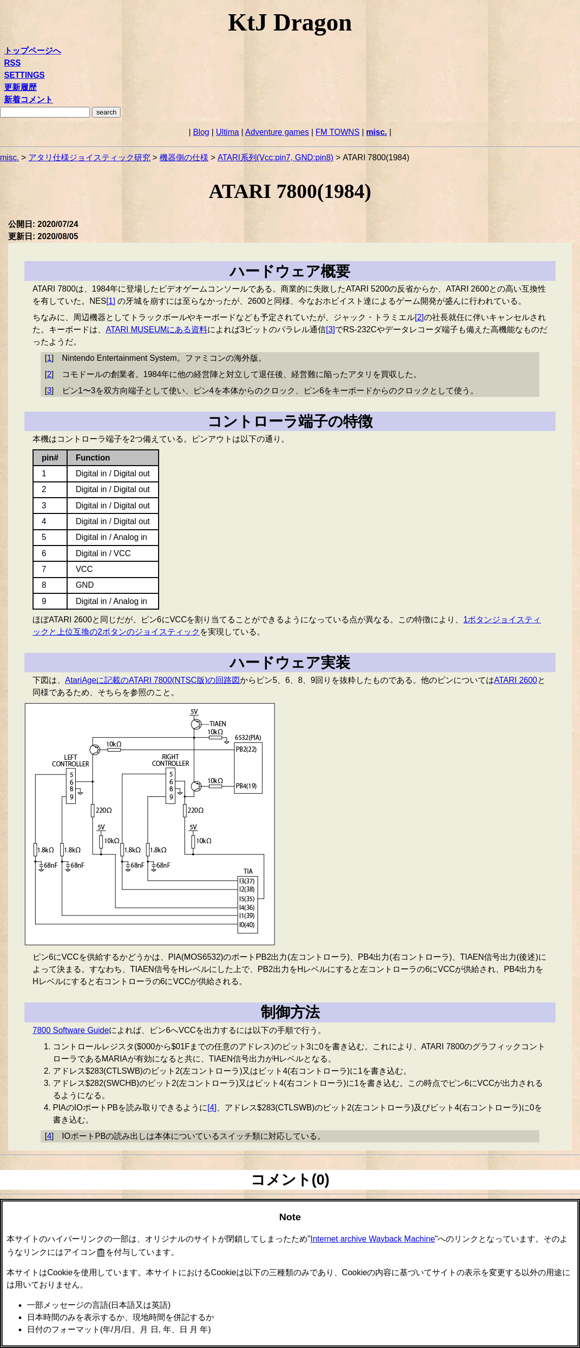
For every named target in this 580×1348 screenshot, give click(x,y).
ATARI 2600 (515, 680)
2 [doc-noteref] (419, 317)
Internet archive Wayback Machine (373, 1239)
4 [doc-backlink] (49, 1136)
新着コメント (28, 99)
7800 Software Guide (71, 1030)
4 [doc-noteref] (212, 1107)
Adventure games (277, 132)
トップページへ (32, 50)
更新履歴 (20, 87)
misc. (376, 132)
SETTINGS (24, 75)
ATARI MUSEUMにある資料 (156, 329)
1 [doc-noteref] (110, 301)
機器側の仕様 (184, 157)
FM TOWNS (338, 132)
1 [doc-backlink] (49, 358)
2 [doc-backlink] (49, 374)
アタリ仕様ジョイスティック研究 (89, 157)
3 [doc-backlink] (49, 390)
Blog (201, 132)
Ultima (227, 132)
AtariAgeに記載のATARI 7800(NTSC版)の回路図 (152, 680)
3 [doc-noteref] (330, 329)
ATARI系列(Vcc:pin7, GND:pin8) (275, 157)
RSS (12, 63)
